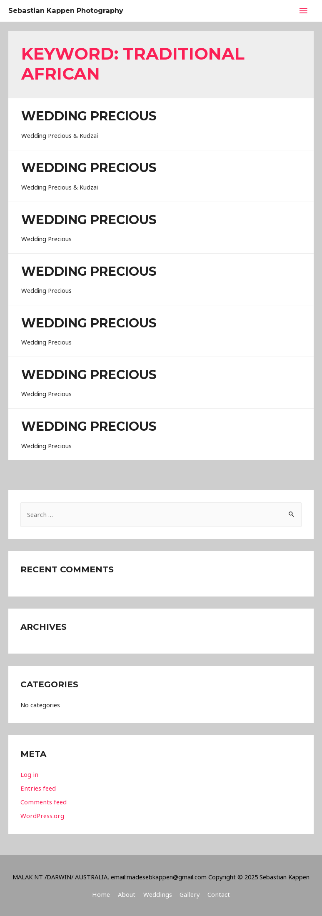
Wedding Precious (89, 116)
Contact (217, 894)
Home (102, 894)
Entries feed (37, 788)
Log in (28, 774)
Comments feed (42, 801)
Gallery (189, 894)
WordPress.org (41, 815)
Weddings (158, 894)
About (127, 894)
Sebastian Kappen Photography (71, 10)
